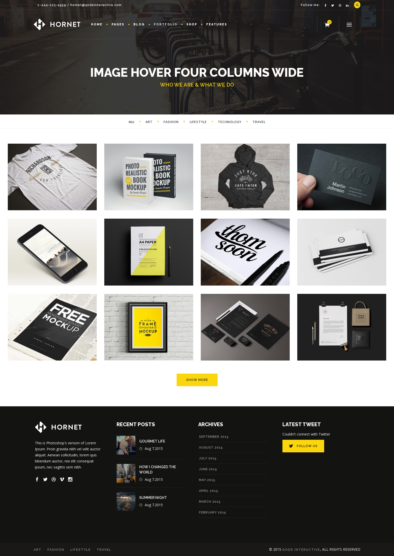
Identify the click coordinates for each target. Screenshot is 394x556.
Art (37, 549)
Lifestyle (80, 549)
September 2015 (214, 437)
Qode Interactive (301, 549)
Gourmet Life (152, 441)
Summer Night (153, 498)
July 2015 (208, 458)
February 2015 (212, 512)
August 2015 (211, 447)
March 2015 (210, 501)
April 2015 (208, 491)
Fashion (55, 549)
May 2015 (207, 480)
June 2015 (208, 469)
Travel (104, 549)
